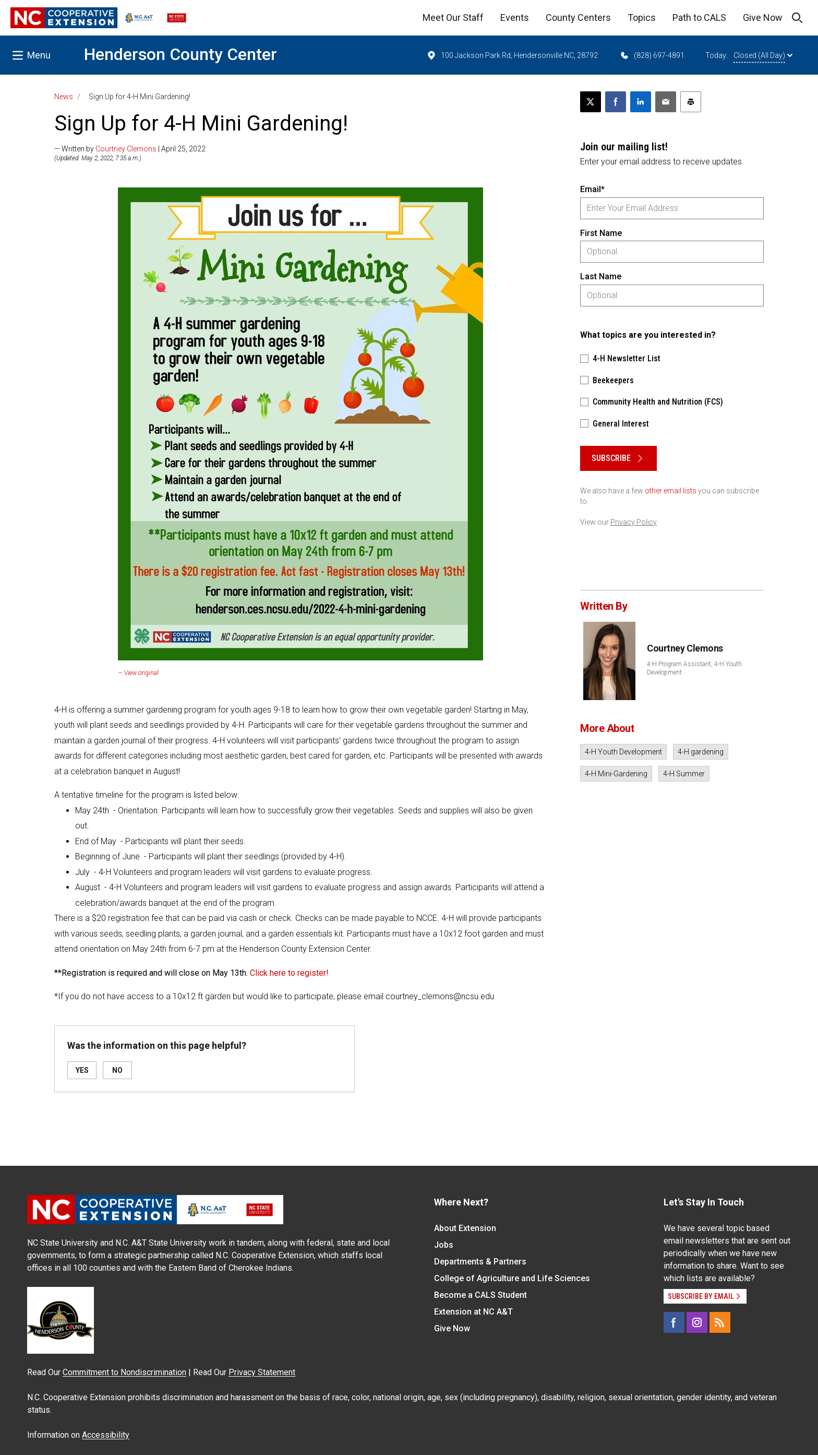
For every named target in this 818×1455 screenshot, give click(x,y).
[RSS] (719, 1322)
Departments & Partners (480, 1262)
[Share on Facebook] (615, 101)
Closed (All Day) (762, 55)
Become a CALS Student (480, 1295)
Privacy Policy (633, 522)
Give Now (763, 17)
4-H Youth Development (623, 752)
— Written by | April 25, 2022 (130, 149)
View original (141, 673)
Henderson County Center (180, 54)
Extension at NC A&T (473, 1312)
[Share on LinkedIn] (640, 101)
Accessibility (105, 1435)
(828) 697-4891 (651, 55)
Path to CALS (699, 17)
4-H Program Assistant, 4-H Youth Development (694, 668)
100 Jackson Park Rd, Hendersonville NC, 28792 (512, 55)
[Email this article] (665, 101)
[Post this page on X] (590, 101)
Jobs (443, 1245)
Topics (642, 17)
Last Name (600, 276)
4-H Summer (684, 774)
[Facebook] (674, 1322)
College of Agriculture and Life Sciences (512, 1278)
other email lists (670, 491)
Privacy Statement (261, 1372)
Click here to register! (289, 973)
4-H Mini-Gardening (616, 774)
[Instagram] (697, 1322)
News (63, 96)
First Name (601, 233)
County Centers (578, 17)
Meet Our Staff (453, 17)
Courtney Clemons (126, 149)
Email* (592, 189)
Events (514, 17)
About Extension (465, 1228)
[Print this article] (690, 101)
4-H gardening (701, 752)
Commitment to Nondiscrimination (124, 1372)
